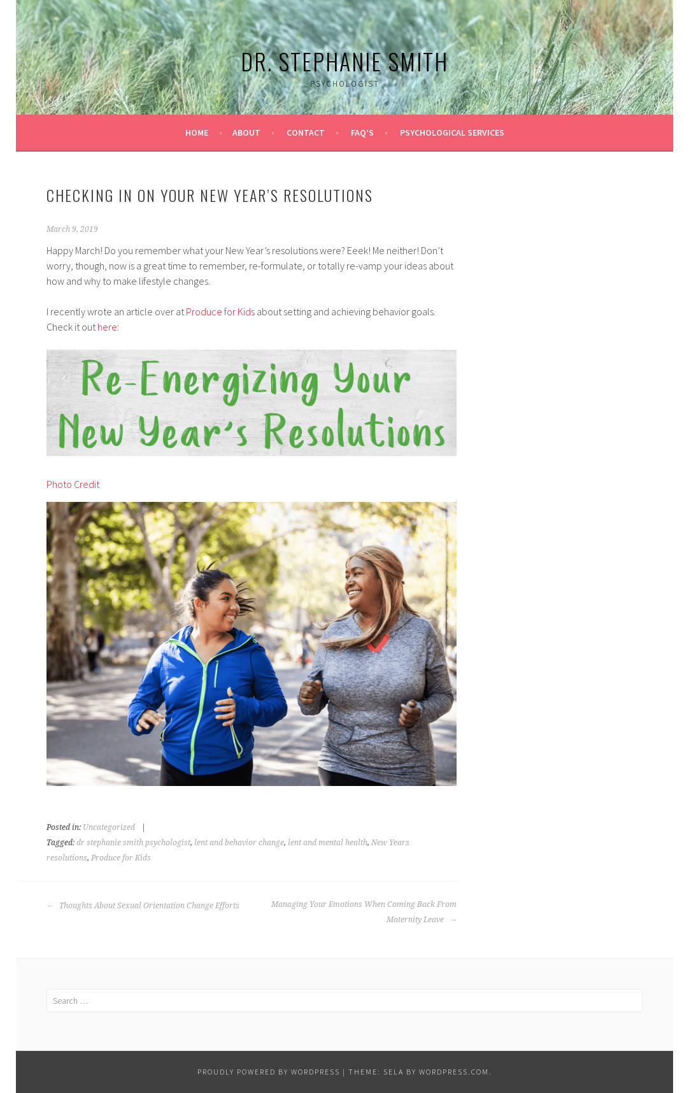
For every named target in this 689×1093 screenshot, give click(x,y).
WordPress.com (454, 1071)
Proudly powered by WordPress (268, 1071)
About (246, 132)
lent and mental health (327, 842)
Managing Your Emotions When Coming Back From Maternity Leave (364, 912)
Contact (306, 132)
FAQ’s (362, 132)
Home (196, 132)
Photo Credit (72, 484)
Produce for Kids (220, 311)
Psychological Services (452, 132)
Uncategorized (109, 827)
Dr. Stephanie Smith (344, 61)
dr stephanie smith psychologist (133, 842)
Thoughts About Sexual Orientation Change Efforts (142, 905)
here (107, 326)
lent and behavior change (239, 842)
